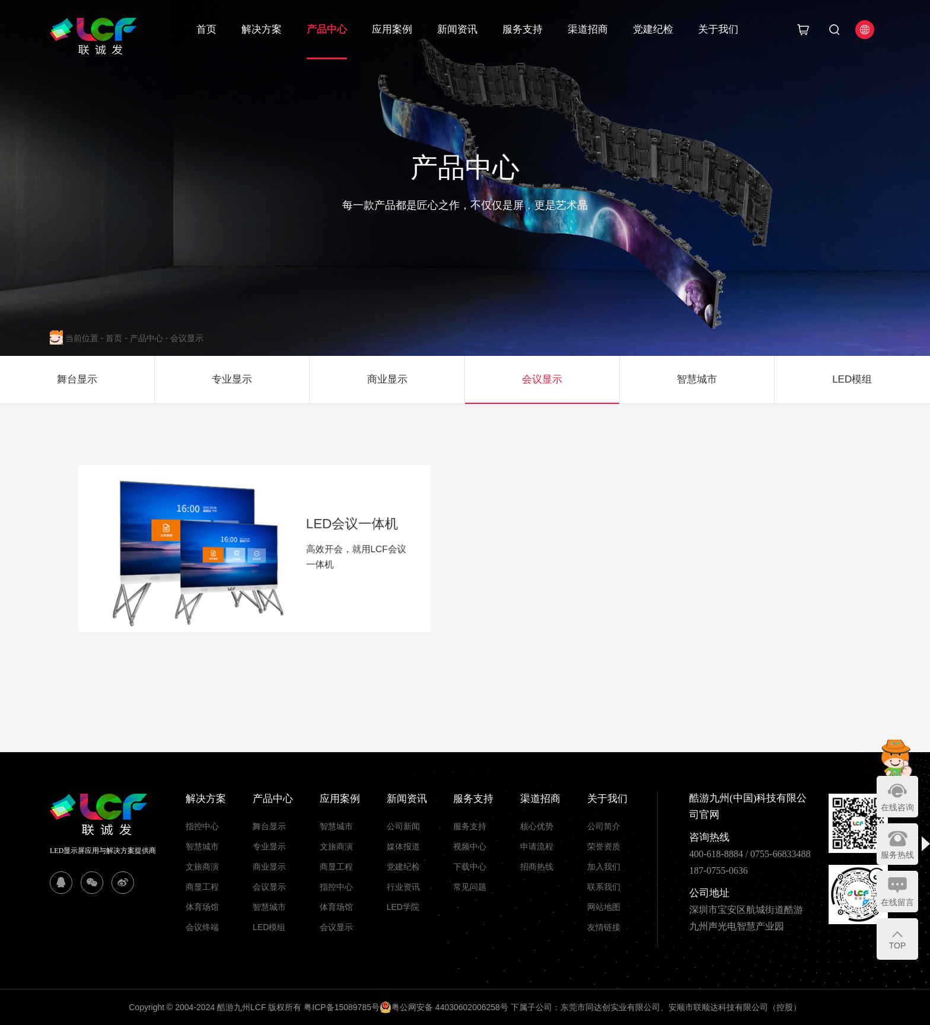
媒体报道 (403, 846)
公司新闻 (403, 826)
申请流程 (536, 846)
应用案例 (392, 29)
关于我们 (718, 29)
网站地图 (603, 907)
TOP (897, 945)
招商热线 (536, 866)
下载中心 (469, 866)
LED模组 (269, 927)
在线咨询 (897, 807)
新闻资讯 (457, 29)
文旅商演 (202, 866)
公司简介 (603, 826)
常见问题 (469, 887)
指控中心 (202, 826)
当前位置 (85, 338)
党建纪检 (653, 29)
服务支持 (522, 29)
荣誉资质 (603, 846)
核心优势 (536, 826)
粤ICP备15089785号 (342, 1007)
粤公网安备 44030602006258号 (444, 1007)
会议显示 (186, 338)
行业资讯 (403, 887)
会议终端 (202, 927)
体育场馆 (202, 907)
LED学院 (403, 907)
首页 (206, 29)
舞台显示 (269, 826)
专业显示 (269, 846)
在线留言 (897, 902)
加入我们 (603, 866)
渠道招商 (588, 29)
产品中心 (327, 29)
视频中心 (469, 846)
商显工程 (202, 887)
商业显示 (269, 866)
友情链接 (603, 927)
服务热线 (897, 855)
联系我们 (603, 887)
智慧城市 (202, 846)
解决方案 (261, 29)
